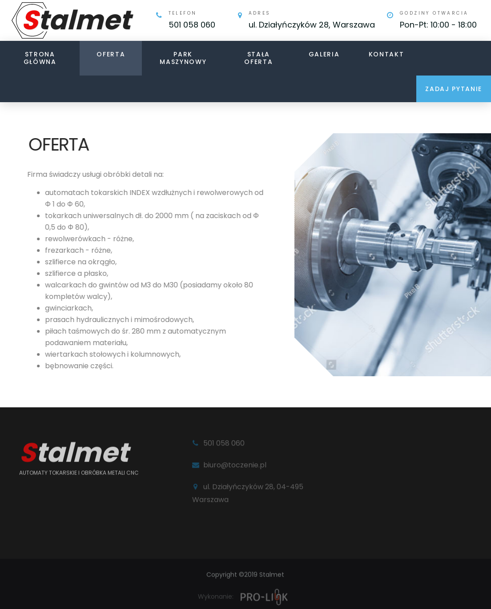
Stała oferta (258, 58)
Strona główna (40, 58)
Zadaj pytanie (453, 88)
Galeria (324, 54)
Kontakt (386, 54)
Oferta (111, 54)
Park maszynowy (183, 58)
